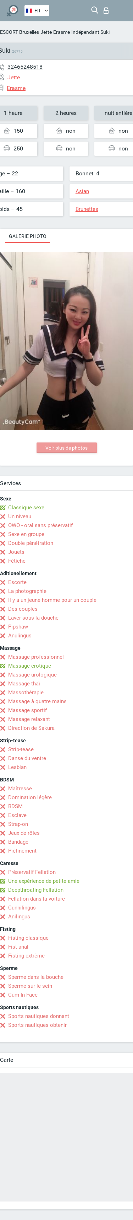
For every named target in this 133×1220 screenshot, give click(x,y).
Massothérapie (26, 692)
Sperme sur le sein (30, 986)
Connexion (106, 10)
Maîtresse (20, 788)
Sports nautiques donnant (38, 1016)
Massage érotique (29, 666)
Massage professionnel (36, 657)
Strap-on (18, 824)
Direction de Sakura (31, 728)
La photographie (27, 591)
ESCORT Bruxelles (19, 32)
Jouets (16, 552)
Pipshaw (18, 627)
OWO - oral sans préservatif (40, 525)
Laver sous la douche (33, 618)
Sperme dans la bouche (35, 977)
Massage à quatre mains (37, 701)
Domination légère (30, 797)
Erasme (61, 32)
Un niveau (19, 516)
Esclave (17, 815)
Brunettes (87, 209)
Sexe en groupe (26, 534)
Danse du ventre (27, 758)
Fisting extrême (26, 956)
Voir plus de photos (66, 448)
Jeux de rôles (24, 833)
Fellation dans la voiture (36, 899)
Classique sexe (26, 507)
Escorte (17, 582)
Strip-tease (21, 749)
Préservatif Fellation (32, 872)
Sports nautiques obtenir (37, 1025)
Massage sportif (27, 710)
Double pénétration (30, 543)
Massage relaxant (29, 719)
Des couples (23, 609)
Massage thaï (24, 683)
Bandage (18, 842)
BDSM (15, 806)
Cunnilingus (22, 908)
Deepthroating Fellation (35, 890)
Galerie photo (27, 236)
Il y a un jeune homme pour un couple (52, 600)
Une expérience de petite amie (43, 881)
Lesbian (17, 767)
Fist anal (18, 947)
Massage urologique (32, 675)
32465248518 (25, 66)
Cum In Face (23, 995)
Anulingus (20, 635)
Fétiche (17, 561)
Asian (82, 191)
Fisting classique (28, 938)
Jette (46, 32)
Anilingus (19, 916)
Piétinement (22, 851)
